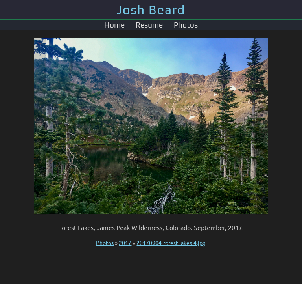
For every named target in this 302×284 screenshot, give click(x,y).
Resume (149, 25)
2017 (125, 242)
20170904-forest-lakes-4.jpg (171, 242)
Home (114, 25)
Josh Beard (151, 9)
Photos (186, 25)
